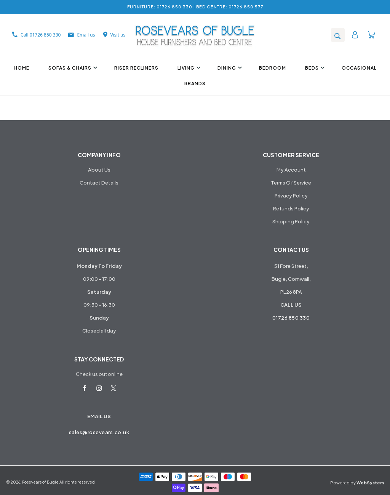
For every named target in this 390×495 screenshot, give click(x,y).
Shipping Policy (291, 221)
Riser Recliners (136, 68)
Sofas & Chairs (71, 68)
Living (187, 68)
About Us (99, 170)
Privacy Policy (291, 196)
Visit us (114, 35)
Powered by (357, 482)
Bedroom (272, 68)
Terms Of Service (291, 183)
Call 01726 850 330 (36, 35)
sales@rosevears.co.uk (99, 432)
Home (21, 68)
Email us (81, 35)
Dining (228, 68)
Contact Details (99, 183)
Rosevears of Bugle (40, 482)
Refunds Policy (291, 208)
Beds (314, 68)
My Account (291, 170)
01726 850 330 (291, 318)
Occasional (359, 68)
